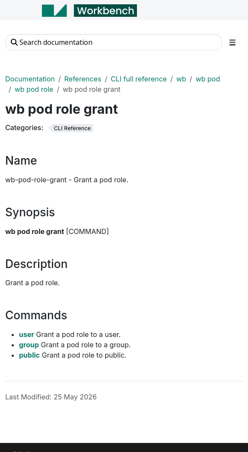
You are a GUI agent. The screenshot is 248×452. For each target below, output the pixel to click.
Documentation (30, 79)
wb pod (208, 79)
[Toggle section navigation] (232, 42)
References (83, 79)
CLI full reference (139, 79)
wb (181, 79)
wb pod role (34, 89)
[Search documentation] (113, 42)
